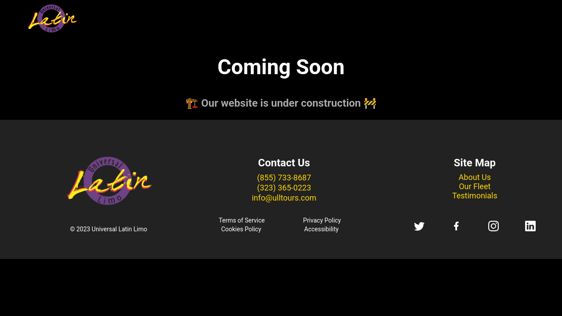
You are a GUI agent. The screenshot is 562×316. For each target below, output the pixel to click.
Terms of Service (242, 220)
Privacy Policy (322, 220)
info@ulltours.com (284, 197)
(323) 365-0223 (284, 187)
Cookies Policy (241, 229)
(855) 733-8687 (284, 177)
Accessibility (321, 229)
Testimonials (474, 195)
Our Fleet (474, 186)
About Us (475, 177)
